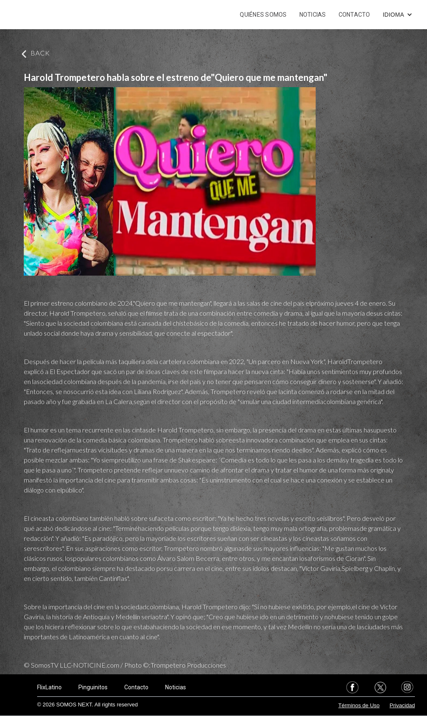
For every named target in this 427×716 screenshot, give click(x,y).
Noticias (175, 687)
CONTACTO (354, 14)
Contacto (136, 687)
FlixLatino (49, 687)
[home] (45, 14)
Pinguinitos (93, 687)
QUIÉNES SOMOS (263, 14)
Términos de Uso (358, 705)
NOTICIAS (312, 14)
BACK (40, 53)
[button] (398, 14)
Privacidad (402, 705)
